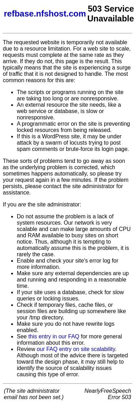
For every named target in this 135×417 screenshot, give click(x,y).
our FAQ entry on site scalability (76, 349)
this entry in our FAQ (53, 336)
